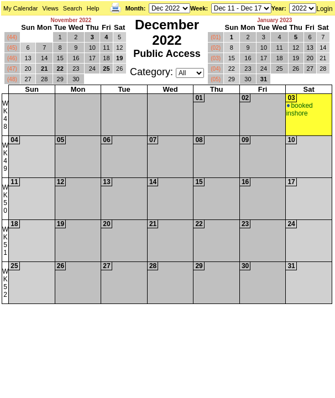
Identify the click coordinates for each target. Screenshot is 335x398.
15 (60, 58)
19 (119, 58)
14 (44, 58)
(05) (216, 79)
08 (198, 140)
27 (27, 79)
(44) (12, 37)
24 (92, 68)
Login (324, 9)
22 (60, 68)
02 (245, 98)
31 (263, 79)
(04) (216, 69)
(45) (12, 48)
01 (198, 98)
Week (198, 8)
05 (60, 140)
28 (44, 79)
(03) (216, 58)
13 (27, 58)
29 (60, 79)
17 (92, 58)
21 (44, 68)
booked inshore (299, 109)
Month (134, 8)
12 (119, 47)
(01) (216, 37)
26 (119, 68)
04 (14, 140)
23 (75, 68)
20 (27, 68)
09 (245, 140)
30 (75, 79)
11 (106, 47)
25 (106, 68)
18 (106, 58)
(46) (12, 58)
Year (277, 8)
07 (152, 140)
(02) (216, 48)
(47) (12, 69)
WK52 (5, 283)
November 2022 (70, 20)
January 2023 (274, 20)
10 (92, 47)
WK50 (5, 199)
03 (291, 98)
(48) (12, 79)
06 (106, 140)
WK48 (5, 115)
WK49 (5, 157)
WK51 (5, 241)
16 (75, 58)
